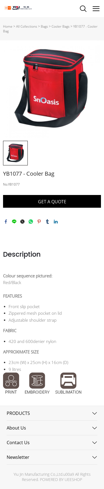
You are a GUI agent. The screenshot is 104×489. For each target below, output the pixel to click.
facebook (6, 221)
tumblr (47, 221)
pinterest (39, 221)
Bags (44, 26)
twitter (22, 221)
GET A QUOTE (52, 202)
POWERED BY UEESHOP (61, 479)
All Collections (26, 26)
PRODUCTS (18, 413)
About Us (16, 428)
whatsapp (31, 221)
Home (7, 26)
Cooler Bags (61, 26)
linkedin (56, 221)
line (14, 221)
